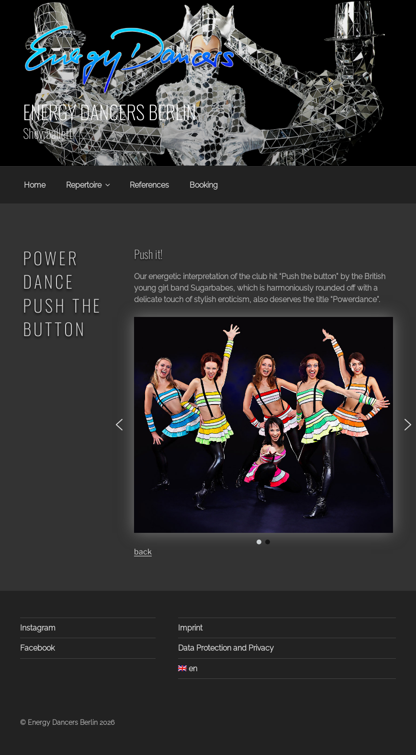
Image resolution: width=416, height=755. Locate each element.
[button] (119, 424)
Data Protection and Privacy (226, 648)
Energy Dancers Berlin (109, 111)
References (149, 185)
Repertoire (89, 185)
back (143, 551)
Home (34, 185)
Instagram (38, 627)
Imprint (190, 627)
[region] (263, 431)
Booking (204, 185)
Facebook (37, 648)
